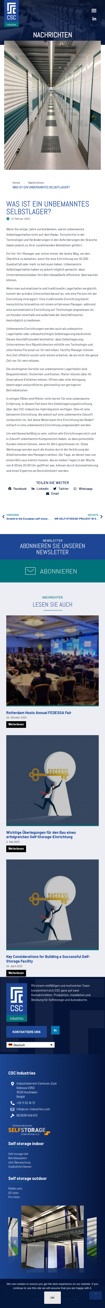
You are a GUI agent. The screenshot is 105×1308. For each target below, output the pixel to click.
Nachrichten (52, 34)
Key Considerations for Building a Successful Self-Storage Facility (48, 958)
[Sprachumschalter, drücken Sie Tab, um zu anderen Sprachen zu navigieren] (30, 1045)
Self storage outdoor (27, 1178)
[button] (94, 10)
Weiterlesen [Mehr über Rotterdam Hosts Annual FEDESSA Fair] (16, 724)
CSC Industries (21, 1072)
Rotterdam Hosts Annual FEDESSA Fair (38, 712)
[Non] (95, 1295)
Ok (52, 1297)
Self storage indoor (26, 1143)
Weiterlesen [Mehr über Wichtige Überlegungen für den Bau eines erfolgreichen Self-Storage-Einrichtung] (16, 848)
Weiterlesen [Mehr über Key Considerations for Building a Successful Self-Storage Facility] (16, 973)
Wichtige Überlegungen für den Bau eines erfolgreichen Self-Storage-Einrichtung (41, 834)
